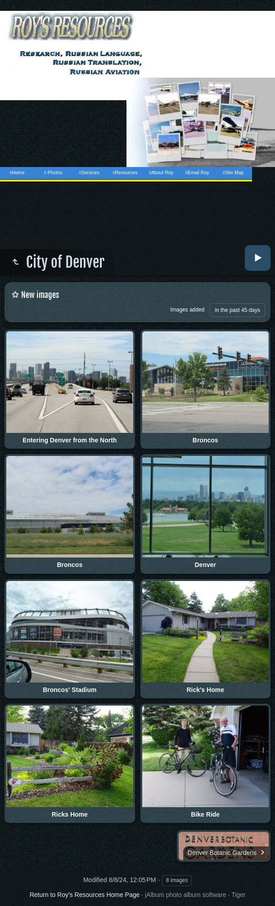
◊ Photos (53, 172)
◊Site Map (233, 172)
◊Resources (125, 172)
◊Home (16, 172)
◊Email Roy (197, 172)
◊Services (89, 172)
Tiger (238, 894)
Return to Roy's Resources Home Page (85, 894)
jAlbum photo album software (185, 894)
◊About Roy (161, 172)
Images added (187, 310)
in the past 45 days (237, 310)
